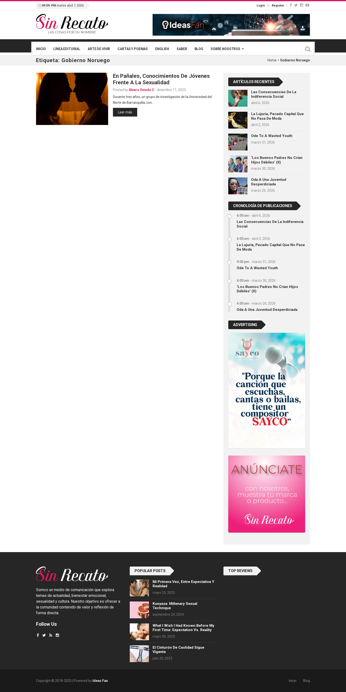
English (162, 49)
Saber (182, 49)
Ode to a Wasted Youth (271, 136)
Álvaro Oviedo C (141, 90)
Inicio (41, 49)
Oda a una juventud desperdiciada (268, 181)
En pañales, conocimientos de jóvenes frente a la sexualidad (161, 79)
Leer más (125, 112)
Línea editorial (66, 49)
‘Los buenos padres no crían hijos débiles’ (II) (277, 160)
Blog (199, 49)
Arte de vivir (99, 49)
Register (278, 5)
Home (272, 60)
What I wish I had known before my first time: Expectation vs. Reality (183, 627)
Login (261, 5)
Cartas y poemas (132, 49)
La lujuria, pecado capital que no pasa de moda (277, 116)
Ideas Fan (100, 681)
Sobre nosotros (225, 49)
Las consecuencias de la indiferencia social (273, 94)
